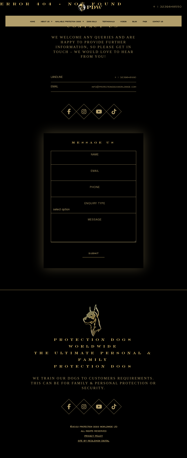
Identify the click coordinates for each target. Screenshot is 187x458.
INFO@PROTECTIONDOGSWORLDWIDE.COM (114, 86)
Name (95, 155)
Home (32, 22)
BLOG (134, 22)
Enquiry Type (94, 203)
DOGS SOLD (92, 22)
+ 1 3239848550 (167, 6)
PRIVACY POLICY (93, 436)
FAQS (145, 22)
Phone (95, 187)
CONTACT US (158, 22)
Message (95, 220)
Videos (123, 22)
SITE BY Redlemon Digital (93, 440)
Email (95, 171)
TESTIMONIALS (108, 22)
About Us (45, 22)
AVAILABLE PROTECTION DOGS (68, 22)
